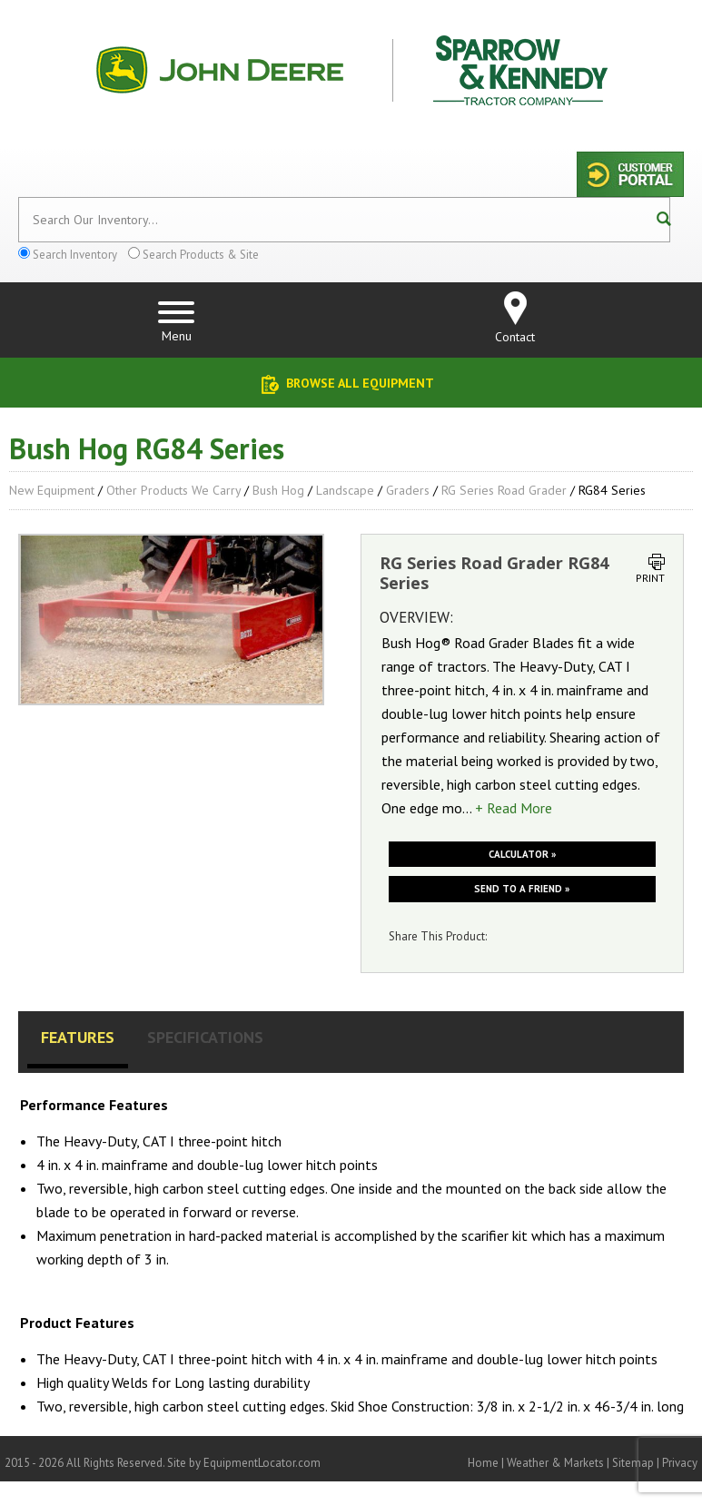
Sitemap (633, 1463)
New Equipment (51, 490)
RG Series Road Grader (504, 490)
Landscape (345, 490)
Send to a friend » (521, 888)
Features (77, 1037)
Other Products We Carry (173, 490)
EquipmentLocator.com (262, 1463)
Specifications (205, 1037)
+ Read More (513, 808)
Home (483, 1463)
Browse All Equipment (360, 383)
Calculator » (522, 854)
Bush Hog (278, 490)
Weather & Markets (555, 1463)
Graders (408, 490)
